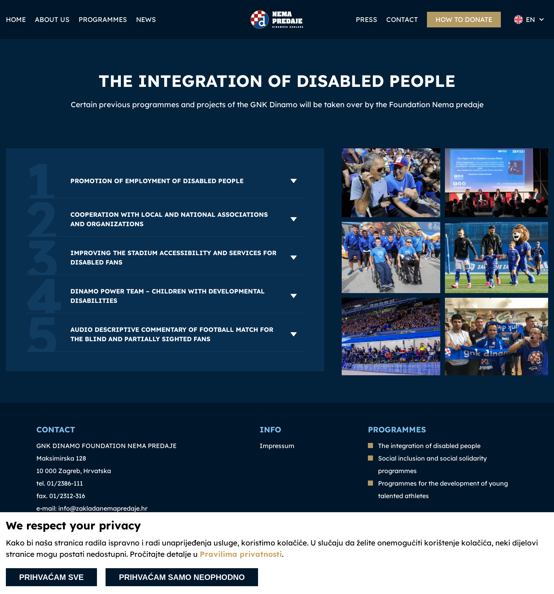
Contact (402, 19)
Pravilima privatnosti (241, 554)
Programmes (103, 19)
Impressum (277, 446)
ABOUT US (52, 19)
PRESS (366, 19)
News (146, 19)
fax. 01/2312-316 (60, 496)
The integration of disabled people (429, 446)
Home (16, 19)
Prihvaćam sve (51, 577)
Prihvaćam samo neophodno (182, 577)
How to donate (464, 19)
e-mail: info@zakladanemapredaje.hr (91, 508)
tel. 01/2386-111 (59, 483)
